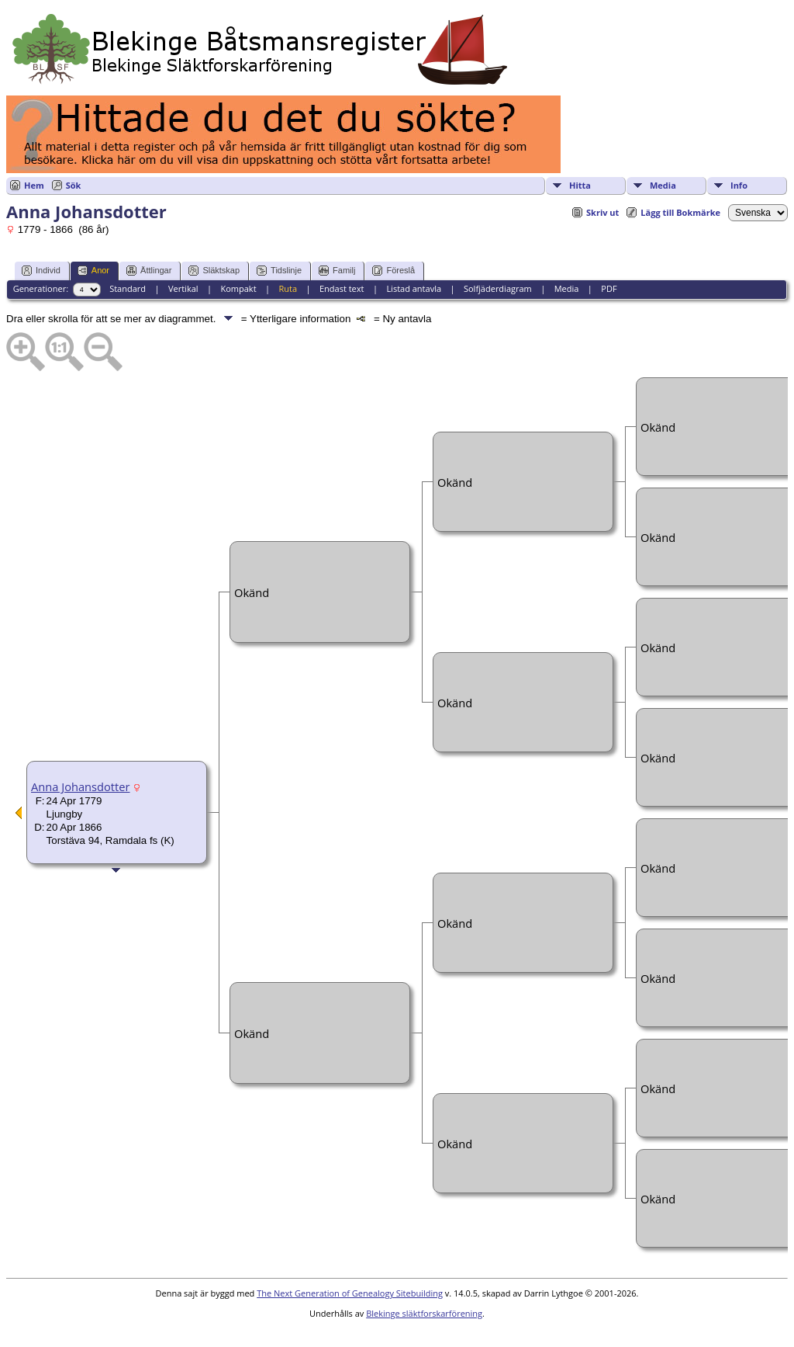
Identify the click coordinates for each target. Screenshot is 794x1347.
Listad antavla (413, 288)
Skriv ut (602, 212)
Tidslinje (279, 270)
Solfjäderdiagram (498, 288)
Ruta (287, 288)
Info (738, 185)
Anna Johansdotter (80, 786)
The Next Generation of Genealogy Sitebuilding (350, 1293)
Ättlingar (148, 270)
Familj (337, 270)
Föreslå (393, 270)
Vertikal (183, 288)
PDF (608, 288)
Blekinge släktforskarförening (424, 1313)
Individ (41, 270)
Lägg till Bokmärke (680, 212)
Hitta (580, 185)
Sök (73, 185)
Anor (93, 270)
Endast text (341, 288)
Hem (34, 185)
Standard (127, 288)
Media (663, 185)
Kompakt (238, 288)
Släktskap (214, 270)
